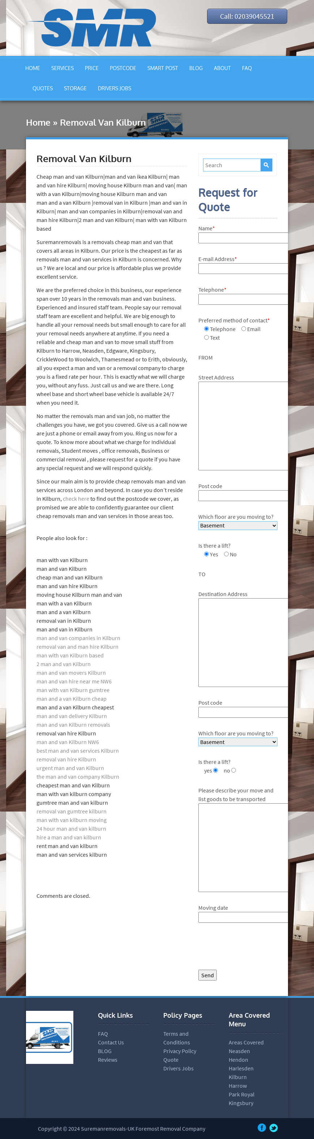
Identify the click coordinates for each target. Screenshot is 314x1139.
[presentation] (253, 948)
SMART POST (162, 68)
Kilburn (238, 1077)
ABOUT (222, 68)
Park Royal (241, 1094)
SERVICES (62, 68)
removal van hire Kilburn (66, 759)
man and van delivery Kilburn (71, 716)
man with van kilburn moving (71, 819)
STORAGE (75, 88)
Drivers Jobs (178, 1068)
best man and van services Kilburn (77, 750)
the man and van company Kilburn (77, 776)
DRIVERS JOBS (114, 88)
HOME (32, 68)
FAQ (247, 68)
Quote (170, 1059)
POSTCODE (123, 68)
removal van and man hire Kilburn (77, 646)
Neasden (239, 1051)
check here (75, 498)
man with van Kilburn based (70, 655)
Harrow (238, 1085)
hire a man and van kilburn (68, 837)
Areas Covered (246, 1042)
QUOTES (43, 88)
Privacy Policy (179, 1051)
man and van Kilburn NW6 (67, 741)
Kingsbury (241, 1103)
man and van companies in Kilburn (78, 638)
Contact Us (111, 1042)
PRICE (92, 68)
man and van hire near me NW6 (74, 681)
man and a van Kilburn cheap (71, 698)
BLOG (196, 68)
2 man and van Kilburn (63, 664)
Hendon (238, 1059)
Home (38, 122)
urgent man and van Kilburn (70, 767)
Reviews (107, 1059)
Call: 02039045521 (247, 16)
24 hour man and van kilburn (71, 828)
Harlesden (241, 1068)
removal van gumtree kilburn (71, 811)
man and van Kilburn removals (73, 724)
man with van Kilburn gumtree (72, 690)
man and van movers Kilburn (71, 672)
